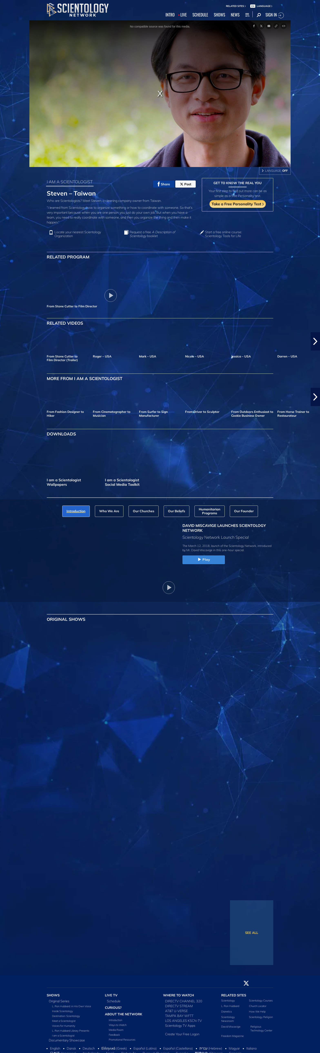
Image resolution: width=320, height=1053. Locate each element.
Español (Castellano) (178, 1048)
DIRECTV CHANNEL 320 (183, 1001)
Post (185, 184)
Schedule (113, 1001)
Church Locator (257, 1006)
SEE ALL (251, 933)
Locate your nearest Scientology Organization (77, 234)
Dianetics (226, 1011)
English (55, 1048)
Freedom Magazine (232, 1036)
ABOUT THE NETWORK (123, 1014)
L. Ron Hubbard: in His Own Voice (71, 1006)
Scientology (228, 1000)
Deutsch (89, 1048)
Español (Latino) (145, 1048)
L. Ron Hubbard (230, 1006)
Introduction (115, 1020)
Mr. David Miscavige (199, 550)
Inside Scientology (62, 1011)
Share (164, 184)
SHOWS (219, 15)
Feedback (114, 1034)
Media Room (116, 1029)
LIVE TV (111, 995)
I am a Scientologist (63, 1035)
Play (203, 559)
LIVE (183, 15)
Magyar (234, 1048)
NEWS (235, 15)
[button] (315, 341)
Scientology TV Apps (180, 1025)
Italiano (251, 1048)
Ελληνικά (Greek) (114, 1048)
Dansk (71, 1048)
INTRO (170, 15)
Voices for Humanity (63, 1025)
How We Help (257, 1011)
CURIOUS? (113, 1008)
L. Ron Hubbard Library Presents (70, 1030)
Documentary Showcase (67, 1040)
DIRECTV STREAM (179, 1006)
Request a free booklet (152, 234)
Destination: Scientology (66, 1016)
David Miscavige (230, 1026)
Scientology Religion (261, 1017)
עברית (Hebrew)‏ (210, 1048)
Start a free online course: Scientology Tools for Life (223, 234)
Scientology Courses (261, 1000)
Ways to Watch (118, 1025)
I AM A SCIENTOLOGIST (70, 181)
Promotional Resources (122, 1039)
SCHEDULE (200, 15)
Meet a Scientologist (64, 1020)
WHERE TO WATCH (178, 995)
